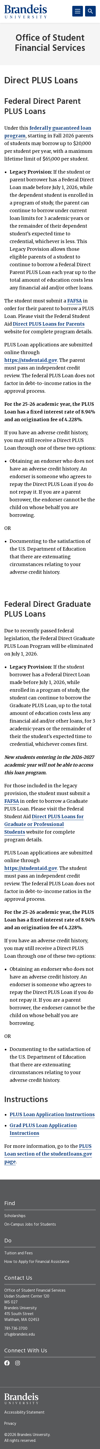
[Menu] (77, 11)
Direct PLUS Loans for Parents (49, 324)
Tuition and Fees (18, 1253)
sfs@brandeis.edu (19, 1334)
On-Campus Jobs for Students (30, 1224)
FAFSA (74, 301)
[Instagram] (17, 1363)
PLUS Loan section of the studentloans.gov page (48, 1154)
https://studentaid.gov (30, 360)
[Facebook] (7, 1363)
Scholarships (15, 1216)
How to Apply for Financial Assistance (36, 1262)
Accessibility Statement (24, 1412)
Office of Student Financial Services (50, 43)
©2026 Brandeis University (27, 1435)
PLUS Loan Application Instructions (52, 1115)
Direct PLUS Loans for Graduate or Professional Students (44, 824)
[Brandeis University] (25, 11)
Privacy (10, 1424)
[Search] (90, 11)
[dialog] (84, 1433)
